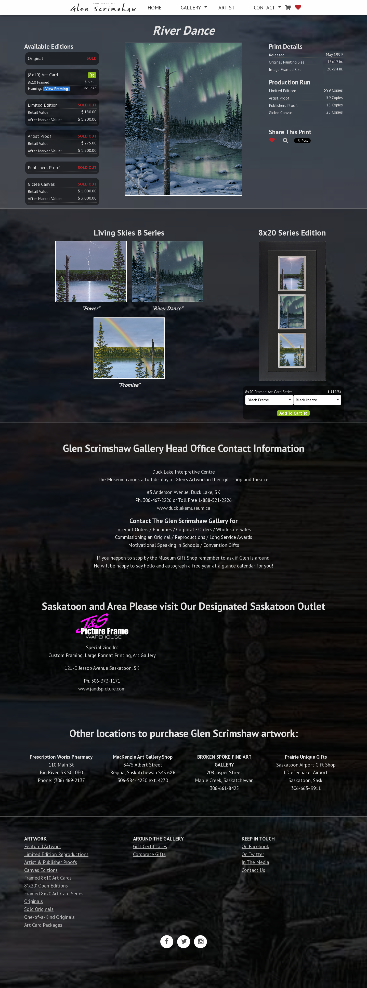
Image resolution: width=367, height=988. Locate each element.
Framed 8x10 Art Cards (48, 877)
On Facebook (255, 846)
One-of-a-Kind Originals (49, 917)
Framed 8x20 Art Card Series (53, 893)
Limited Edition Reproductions (56, 854)
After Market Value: (45, 119)
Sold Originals (39, 909)
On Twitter (253, 854)
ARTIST (226, 7)
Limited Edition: (282, 90)
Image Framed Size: (286, 69)
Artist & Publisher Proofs (50, 862)
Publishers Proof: (283, 105)
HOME (155, 7)
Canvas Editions (41, 870)
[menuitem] (104, 7)
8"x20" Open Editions (46, 885)
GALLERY (191, 7)
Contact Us (253, 870)
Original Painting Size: (287, 62)
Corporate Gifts (149, 854)
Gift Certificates (150, 846)
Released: (277, 54)
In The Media (255, 862)
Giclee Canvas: (281, 112)
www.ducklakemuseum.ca (183, 508)
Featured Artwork (42, 846)
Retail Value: (38, 112)
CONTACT (264, 7)
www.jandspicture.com (102, 688)
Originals (33, 901)
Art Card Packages (43, 925)
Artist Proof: (280, 98)
